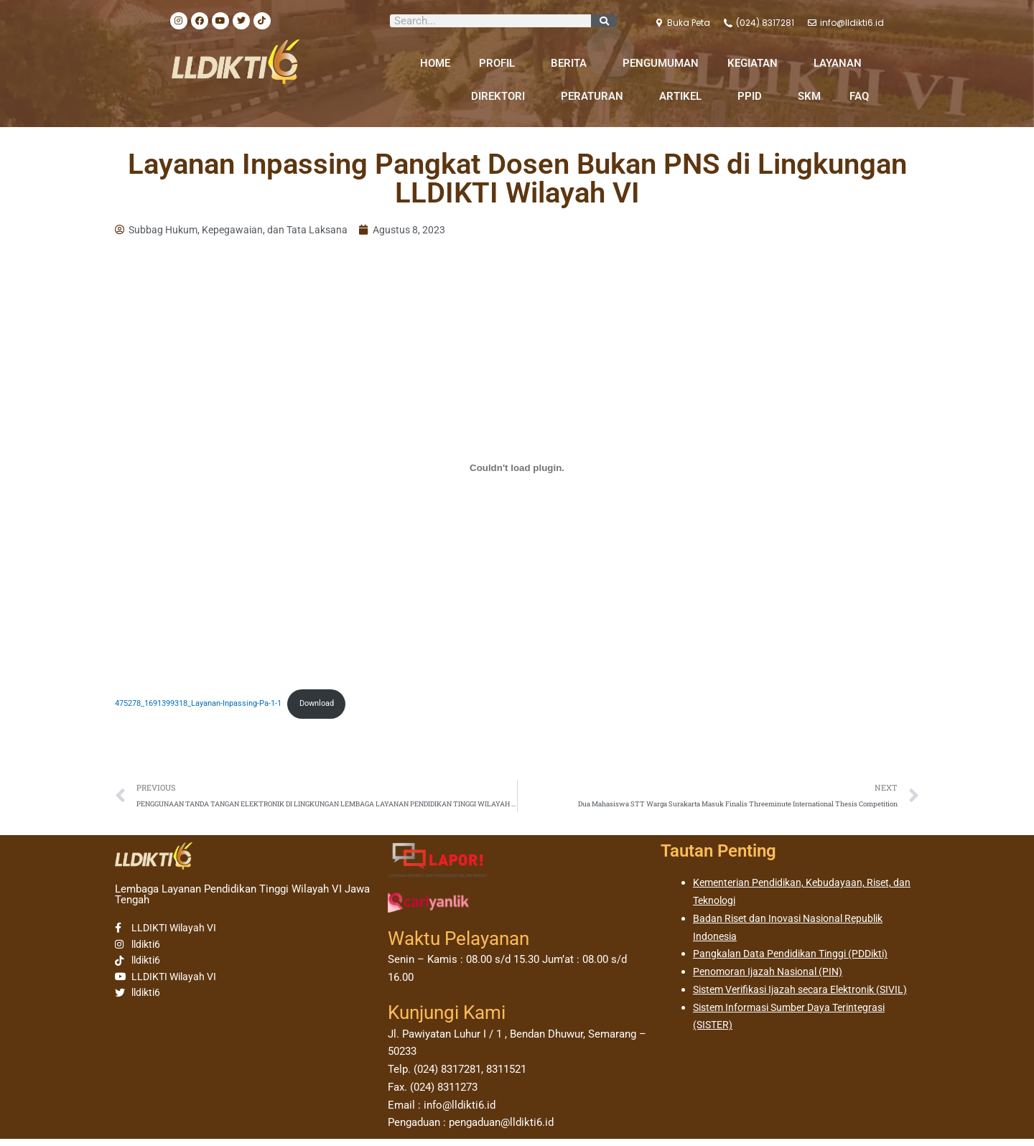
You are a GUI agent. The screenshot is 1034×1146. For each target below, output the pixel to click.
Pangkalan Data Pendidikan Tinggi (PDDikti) (797, 961)
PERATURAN (595, 96)
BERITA (572, 63)
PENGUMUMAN (661, 63)
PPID (753, 96)
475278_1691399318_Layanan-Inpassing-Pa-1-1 (209, 707)
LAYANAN (841, 63)
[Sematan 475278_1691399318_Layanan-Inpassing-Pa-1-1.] (517, 469)
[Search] (604, 20)
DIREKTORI (501, 96)
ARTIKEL (684, 96)
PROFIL (500, 63)
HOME (435, 63)
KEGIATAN (756, 63)
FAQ (859, 96)
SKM (809, 96)
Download (343, 707)
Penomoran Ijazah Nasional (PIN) (772, 978)
